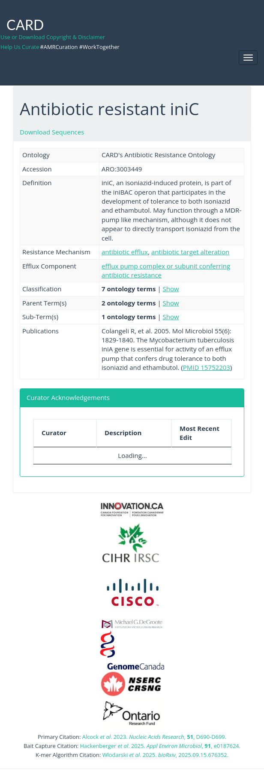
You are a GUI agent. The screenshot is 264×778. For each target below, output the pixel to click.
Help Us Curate (19, 47)
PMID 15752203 (206, 367)
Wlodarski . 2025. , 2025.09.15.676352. (165, 755)
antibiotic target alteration (190, 251)
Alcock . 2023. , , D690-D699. (154, 737)
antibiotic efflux (125, 251)
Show (171, 288)
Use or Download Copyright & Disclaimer (52, 37)
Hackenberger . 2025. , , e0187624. (160, 746)
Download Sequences (52, 132)
